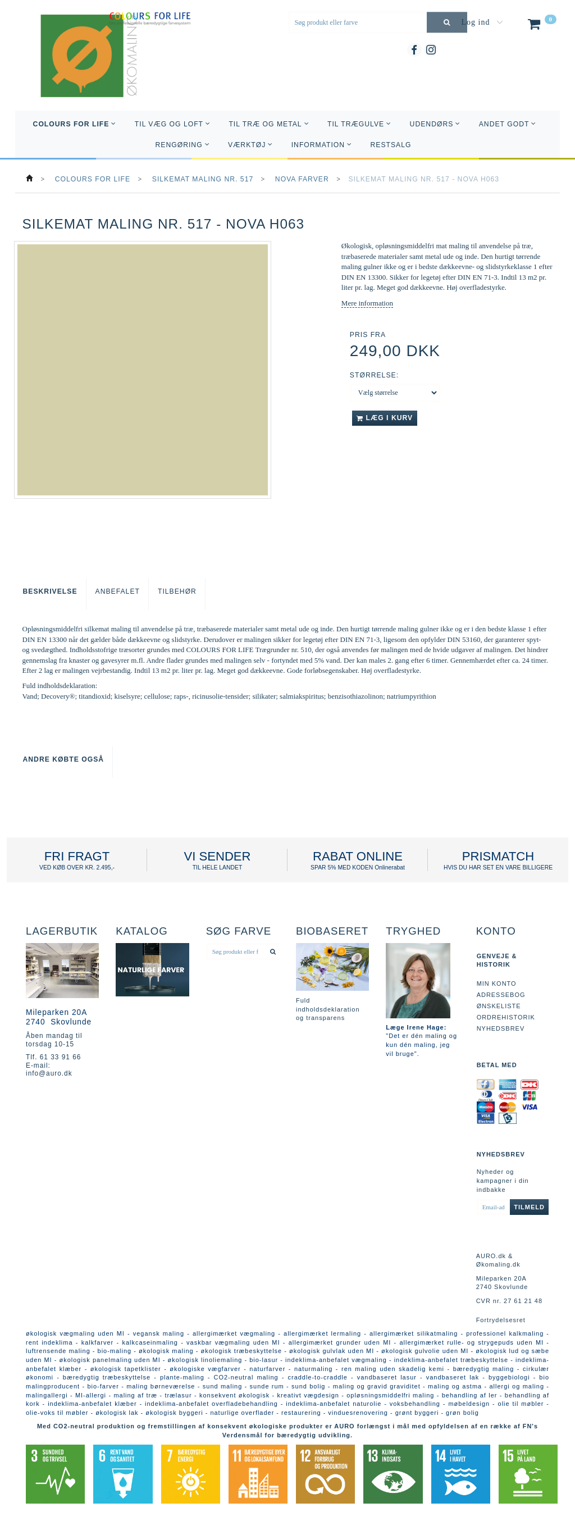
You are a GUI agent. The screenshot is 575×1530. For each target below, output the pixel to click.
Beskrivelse (50, 591)
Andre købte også (63, 759)
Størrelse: (374, 375)
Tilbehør (177, 591)
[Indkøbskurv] (541, 26)
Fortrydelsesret (501, 1320)
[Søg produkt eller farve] (447, 22)
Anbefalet (117, 591)
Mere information (367, 303)
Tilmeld (529, 1207)
